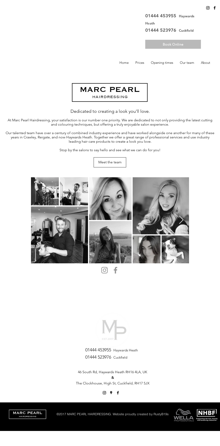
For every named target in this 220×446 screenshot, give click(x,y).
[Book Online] (173, 44)
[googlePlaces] (111, 393)
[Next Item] (181, 220)
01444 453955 (162, 15)
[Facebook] (115, 270)
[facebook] (214, 8)
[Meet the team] (110, 162)
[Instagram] (208, 8)
